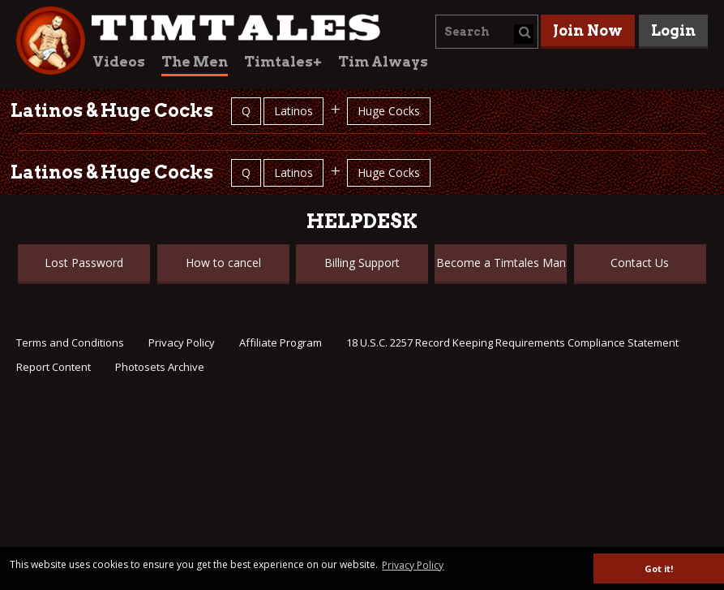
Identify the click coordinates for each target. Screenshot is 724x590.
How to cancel (223, 262)
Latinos (293, 110)
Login (673, 30)
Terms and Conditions (70, 342)
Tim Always (383, 62)
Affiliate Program (280, 342)
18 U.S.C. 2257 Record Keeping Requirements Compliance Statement (512, 342)
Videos (118, 62)
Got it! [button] (659, 568)
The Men (194, 62)
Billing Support (362, 262)
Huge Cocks (389, 110)
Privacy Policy (181, 342)
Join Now (588, 30)
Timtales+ (283, 62)
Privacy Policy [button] (412, 565)
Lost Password (84, 262)
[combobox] (486, 32)
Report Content (53, 367)
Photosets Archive (159, 367)
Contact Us (639, 262)
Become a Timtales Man (501, 262)
